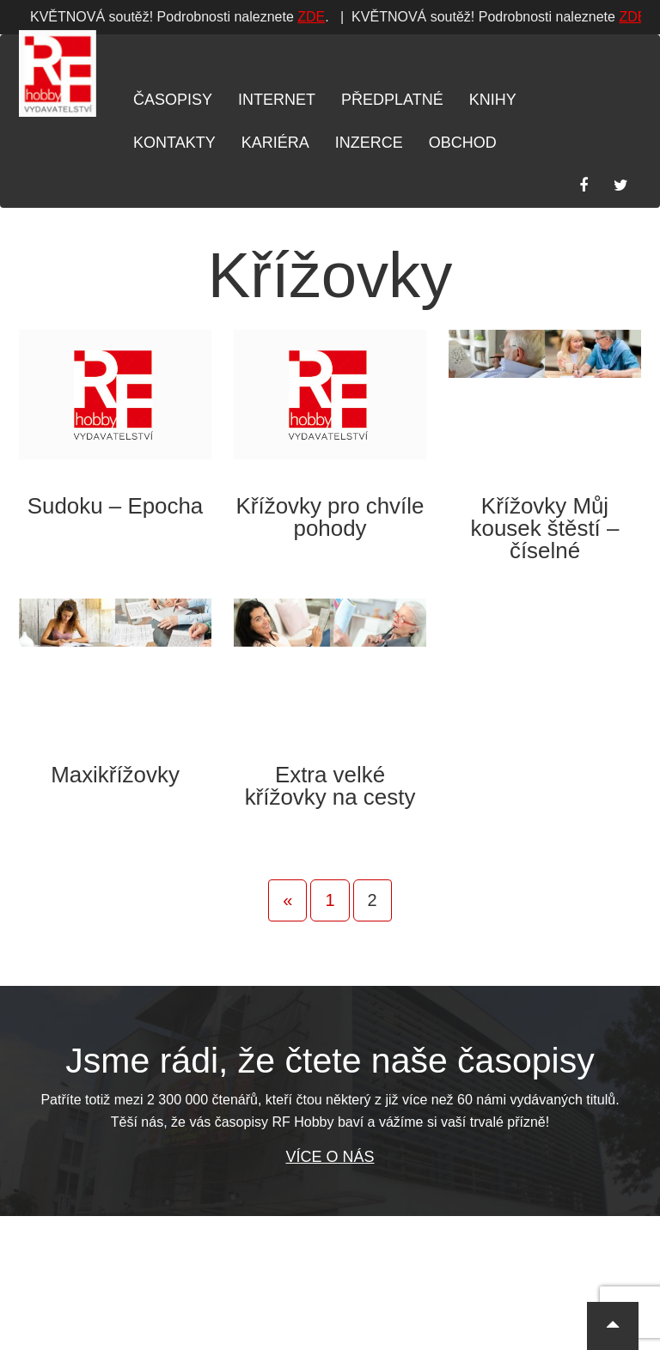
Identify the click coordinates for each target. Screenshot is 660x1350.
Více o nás (329, 1156)
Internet (276, 99)
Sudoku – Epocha (116, 506)
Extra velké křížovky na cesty (330, 786)
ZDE (46, 16)
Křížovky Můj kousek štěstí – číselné (545, 528)
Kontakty (174, 142)
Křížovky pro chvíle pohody (330, 517)
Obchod (463, 142)
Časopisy (172, 99)
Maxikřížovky (115, 775)
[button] (613, 1326)
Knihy (492, 99)
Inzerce (369, 142)
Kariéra (275, 142)
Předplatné (392, 99)
